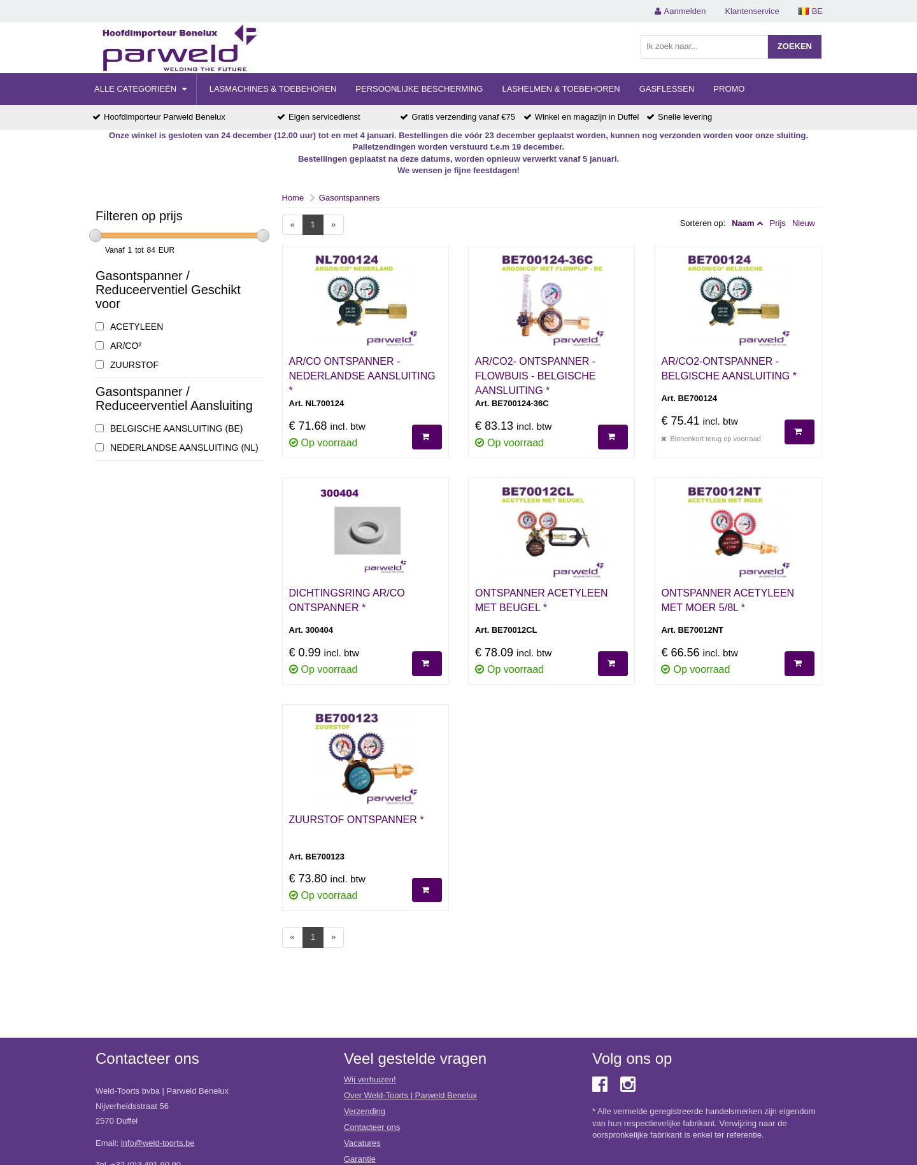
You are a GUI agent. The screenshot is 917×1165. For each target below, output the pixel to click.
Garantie (360, 1159)
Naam (743, 223)
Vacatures (362, 1143)
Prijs (778, 223)
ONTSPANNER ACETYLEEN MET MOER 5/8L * (727, 600)
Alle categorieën (140, 89)
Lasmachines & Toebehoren (273, 89)
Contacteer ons (372, 1127)
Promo (728, 89)
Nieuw (803, 223)
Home (293, 197)
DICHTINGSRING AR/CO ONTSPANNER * (347, 600)
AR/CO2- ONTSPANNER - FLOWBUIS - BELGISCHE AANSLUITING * (535, 376)
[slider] (95, 235)
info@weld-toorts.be (158, 1143)
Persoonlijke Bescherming (419, 89)
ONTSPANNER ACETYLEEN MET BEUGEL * (541, 600)
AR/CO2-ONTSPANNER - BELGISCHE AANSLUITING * (729, 368)
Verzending (364, 1111)
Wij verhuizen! (370, 1079)
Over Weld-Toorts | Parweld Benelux (410, 1095)
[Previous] (292, 225)
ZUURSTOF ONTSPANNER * (356, 819)
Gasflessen (667, 89)
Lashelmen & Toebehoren (561, 89)
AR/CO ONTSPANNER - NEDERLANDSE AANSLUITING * (362, 376)
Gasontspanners (349, 197)
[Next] (333, 225)
